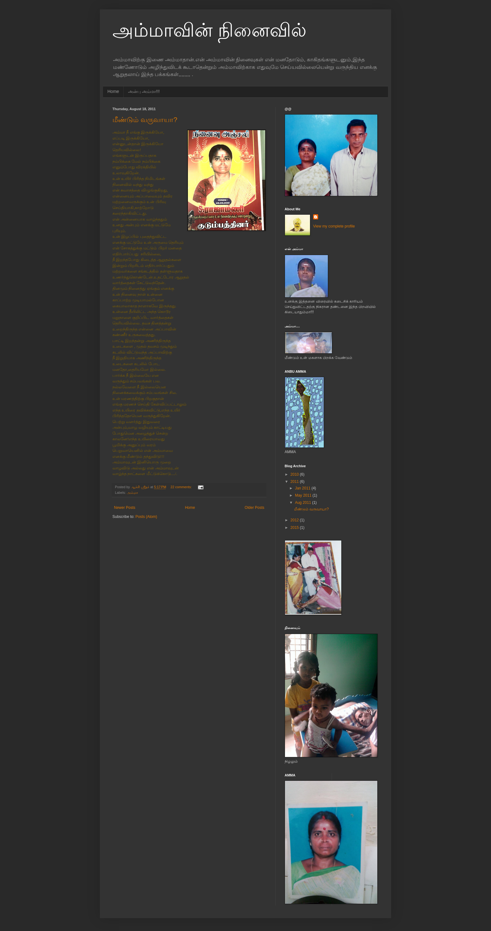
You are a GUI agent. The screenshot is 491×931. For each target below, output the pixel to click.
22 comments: (182, 487)
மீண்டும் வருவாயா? (144, 120)
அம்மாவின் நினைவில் (209, 30)
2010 (295, 474)
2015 (295, 527)
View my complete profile (334, 226)
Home (113, 91)
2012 (295, 520)
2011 (295, 481)
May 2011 (304, 495)
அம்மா (132, 492)
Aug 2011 (303, 502)
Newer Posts (124, 507)
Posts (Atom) (146, 516)
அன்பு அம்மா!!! (144, 91)
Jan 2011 (303, 488)
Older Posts (254, 507)
